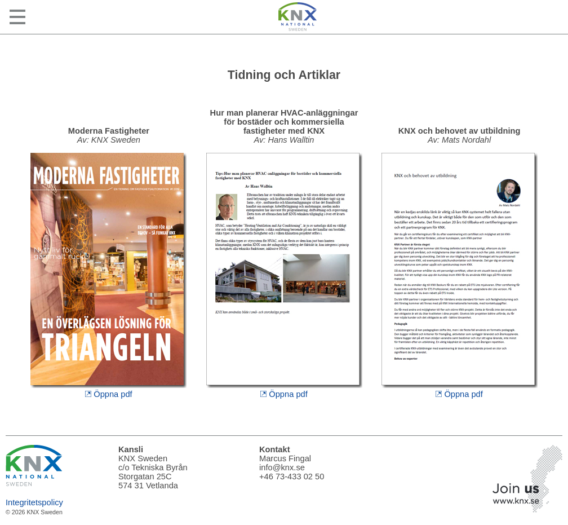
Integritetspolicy (34, 502)
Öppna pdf (108, 390)
